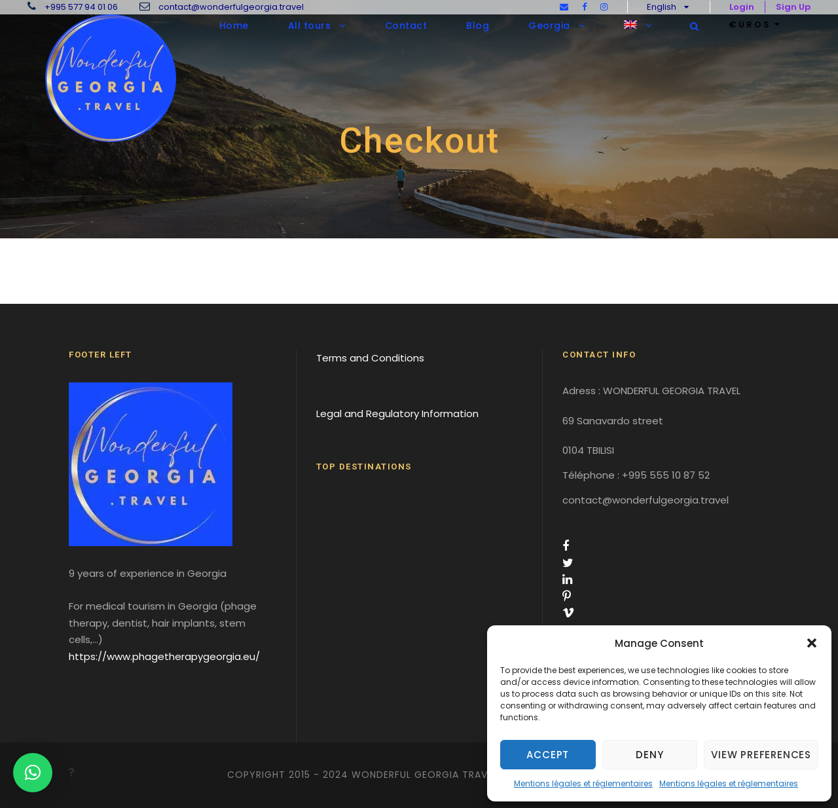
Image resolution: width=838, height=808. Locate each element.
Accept (547, 755)
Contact (406, 25)
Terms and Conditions (370, 358)
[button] (811, 643)
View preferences (761, 755)
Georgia (549, 25)
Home (234, 25)
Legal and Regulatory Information (397, 413)
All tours (309, 25)
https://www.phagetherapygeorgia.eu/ (164, 656)
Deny (649, 755)
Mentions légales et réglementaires (583, 783)
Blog (477, 25)
